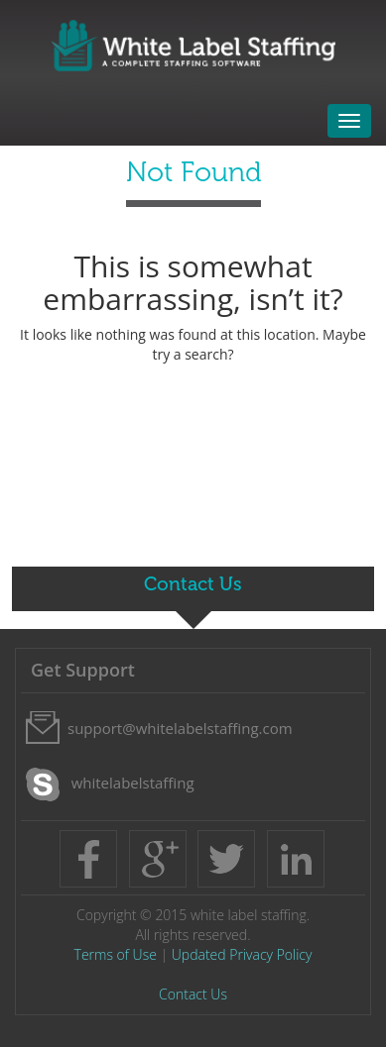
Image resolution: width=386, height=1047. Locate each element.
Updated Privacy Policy (242, 954)
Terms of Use (115, 954)
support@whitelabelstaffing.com (180, 728)
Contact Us (193, 994)
